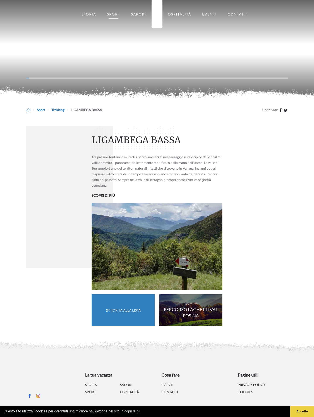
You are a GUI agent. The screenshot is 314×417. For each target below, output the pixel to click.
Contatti (238, 14)
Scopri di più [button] (131, 411)
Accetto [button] (302, 411)
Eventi (209, 14)
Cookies (245, 392)
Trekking (57, 110)
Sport (113, 14)
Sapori (138, 14)
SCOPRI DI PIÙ (103, 195)
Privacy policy (251, 385)
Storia (89, 14)
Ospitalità (179, 14)
